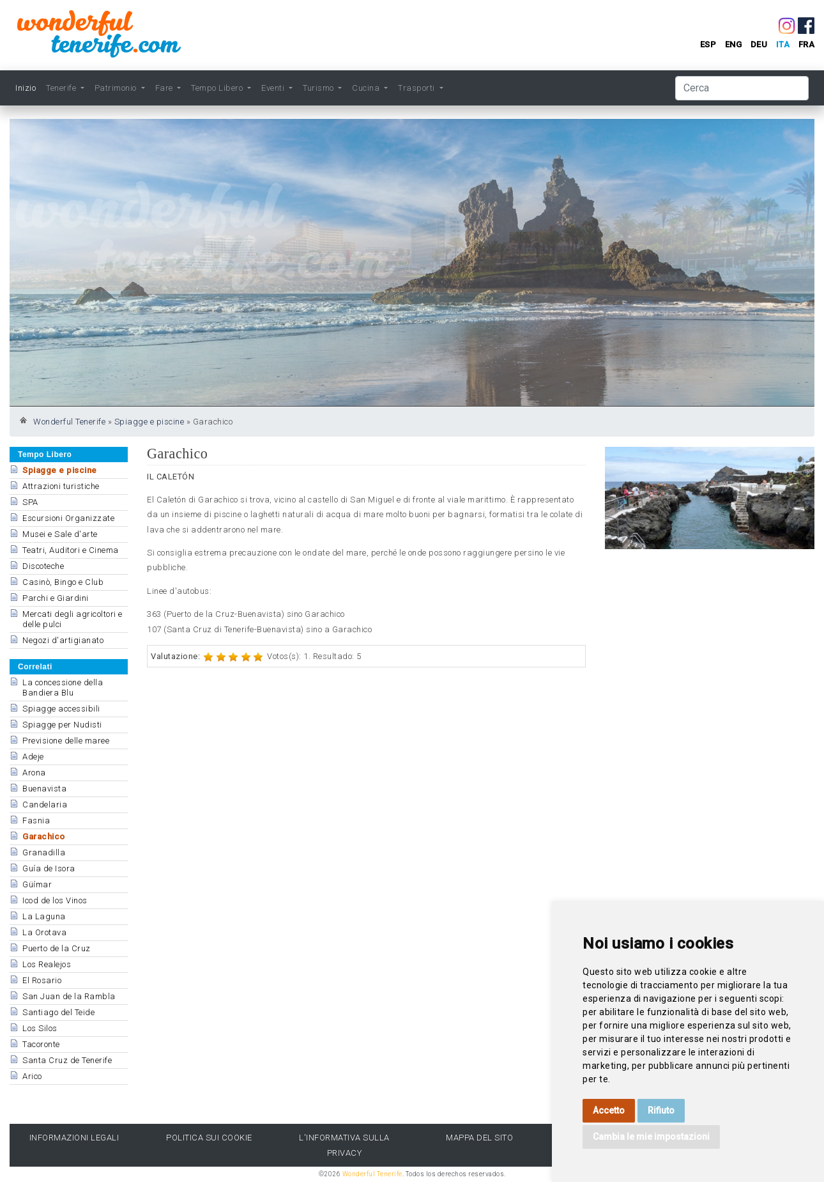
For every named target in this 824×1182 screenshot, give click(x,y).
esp (708, 44)
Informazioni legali (74, 1137)
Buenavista (44, 788)
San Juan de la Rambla (69, 996)
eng (733, 44)
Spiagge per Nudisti (62, 724)
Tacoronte (41, 1044)
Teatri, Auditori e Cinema (70, 550)
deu (759, 44)
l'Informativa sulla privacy (344, 1145)
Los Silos (39, 1028)
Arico (32, 1076)
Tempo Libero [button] (218, 88)
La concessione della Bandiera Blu (62, 687)
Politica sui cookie (209, 1137)
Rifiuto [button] (661, 1110)
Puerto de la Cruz (56, 948)
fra (806, 44)
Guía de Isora (48, 868)
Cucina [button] (367, 88)
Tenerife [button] (62, 88)
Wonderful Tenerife (69, 421)
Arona (34, 772)
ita (783, 44)
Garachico (43, 836)
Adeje (33, 756)
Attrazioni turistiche (61, 486)
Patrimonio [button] (117, 88)
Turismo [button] (319, 88)
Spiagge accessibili (61, 708)
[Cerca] (742, 88)
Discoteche (43, 566)
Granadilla (43, 852)
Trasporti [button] (417, 88)
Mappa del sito (479, 1137)
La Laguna (44, 916)
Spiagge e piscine (149, 421)
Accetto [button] (609, 1110)
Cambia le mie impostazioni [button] (651, 1136)
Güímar (37, 884)
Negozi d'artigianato (62, 640)
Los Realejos (46, 964)
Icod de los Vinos (55, 900)
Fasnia (36, 820)
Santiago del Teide (58, 1012)
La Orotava (44, 932)
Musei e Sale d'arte (60, 534)
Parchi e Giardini (55, 598)
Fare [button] (165, 88)
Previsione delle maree (65, 740)
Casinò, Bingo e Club (62, 582)
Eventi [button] (274, 88)
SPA (30, 502)
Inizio (25, 88)
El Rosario (41, 980)
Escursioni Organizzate (68, 518)
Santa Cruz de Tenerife (67, 1060)
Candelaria (44, 804)
